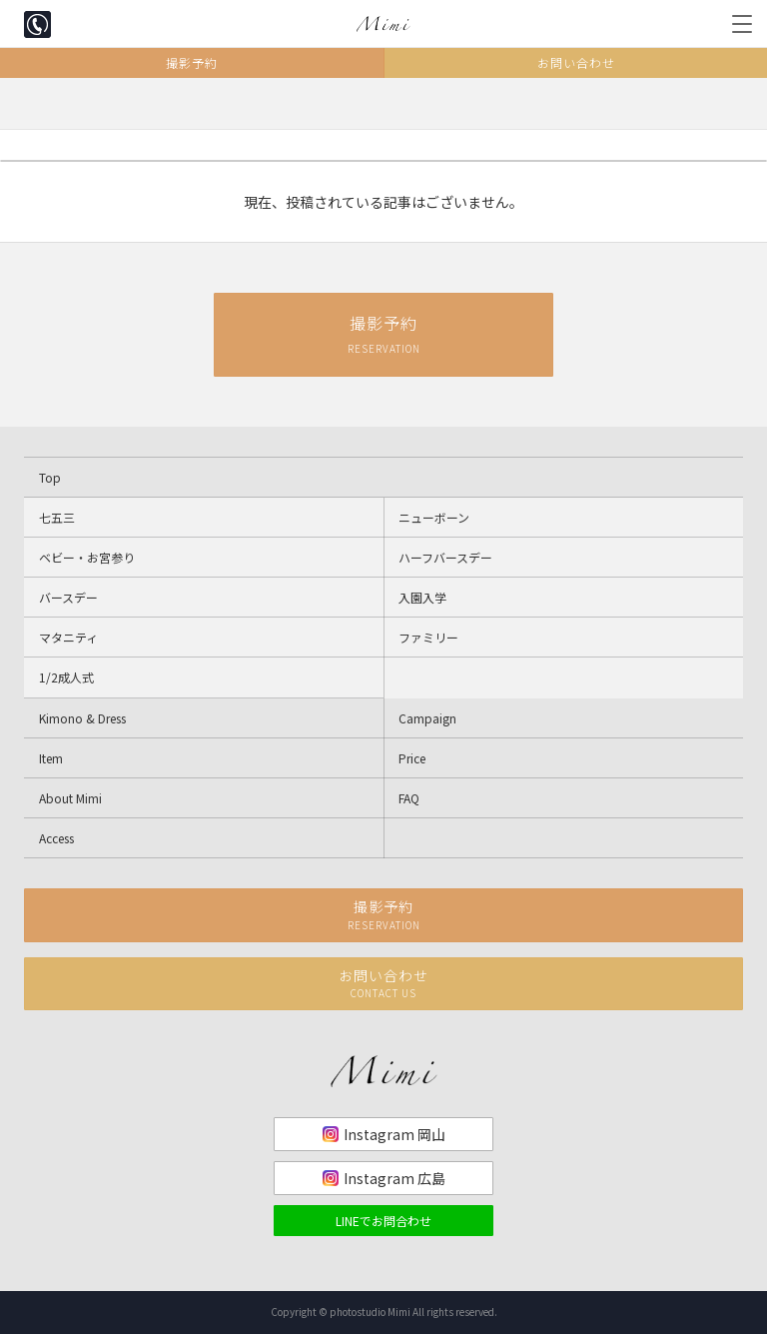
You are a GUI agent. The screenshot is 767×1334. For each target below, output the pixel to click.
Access (56, 837)
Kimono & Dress (82, 717)
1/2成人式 (66, 676)
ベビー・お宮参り (87, 557)
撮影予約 (192, 62)
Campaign (427, 717)
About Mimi (70, 797)
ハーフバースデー (445, 557)
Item (51, 757)
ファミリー (428, 637)
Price (411, 757)
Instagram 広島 (394, 1178)
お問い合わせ (576, 62)
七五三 (57, 517)
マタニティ (68, 637)
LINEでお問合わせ (383, 1220)
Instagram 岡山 (394, 1134)
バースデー (68, 597)
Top (50, 477)
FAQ (408, 797)
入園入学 (422, 597)
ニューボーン (433, 517)
